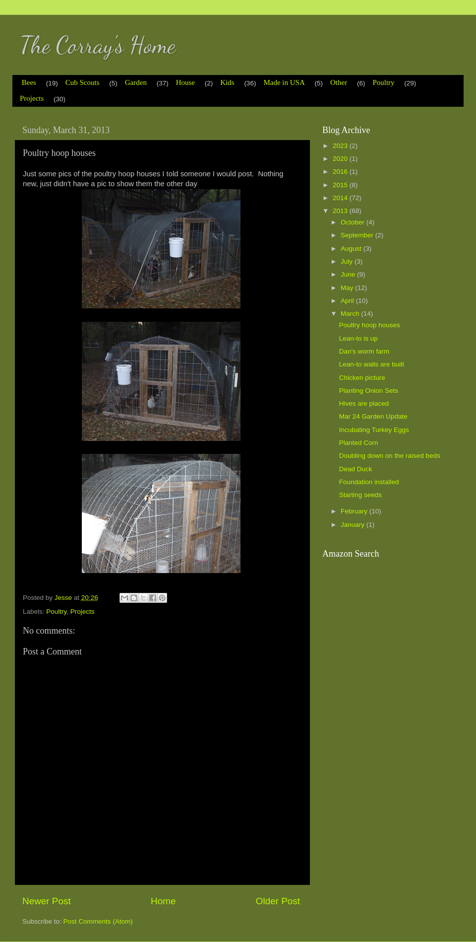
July (348, 261)
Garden (136, 82)
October (353, 222)
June (349, 274)
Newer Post (46, 901)
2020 (341, 158)
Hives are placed (364, 403)
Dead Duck (355, 469)
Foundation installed (369, 482)
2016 (341, 171)
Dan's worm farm (364, 351)
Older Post (278, 901)
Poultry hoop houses (369, 325)
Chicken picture (362, 377)
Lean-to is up (358, 338)
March (351, 313)
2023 (341, 145)
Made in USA (283, 82)
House (185, 82)
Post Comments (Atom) (98, 921)
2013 (341, 211)
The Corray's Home (98, 45)
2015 (341, 185)
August (352, 248)
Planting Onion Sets (368, 390)
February (355, 511)
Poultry (383, 82)
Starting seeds (360, 495)
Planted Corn (358, 442)
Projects (32, 98)
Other (338, 82)
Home (163, 901)
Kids (227, 82)
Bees (29, 82)
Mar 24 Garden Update (373, 416)
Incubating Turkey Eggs (374, 430)
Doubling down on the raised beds (389, 455)
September (358, 235)
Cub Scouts (82, 82)
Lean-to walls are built (371, 364)
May (348, 287)
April (348, 300)
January (353, 524)
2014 (341, 198)
